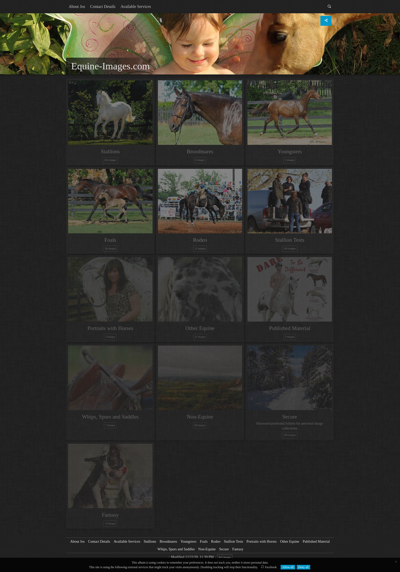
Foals (204, 541)
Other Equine (289, 541)
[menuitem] (77, 6)
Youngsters (188, 541)
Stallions (150, 541)
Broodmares (168, 541)
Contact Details (102, 6)
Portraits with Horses (261, 541)
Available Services (136, 6)
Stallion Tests (233, 541)
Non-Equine (207, 549)
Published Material (316, 541)
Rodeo (215, 541)
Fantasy (238, 549)
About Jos (77, 6)
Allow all (288, 567)
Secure (224, 549)
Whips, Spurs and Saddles (176, 549)
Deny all (303, 567)
